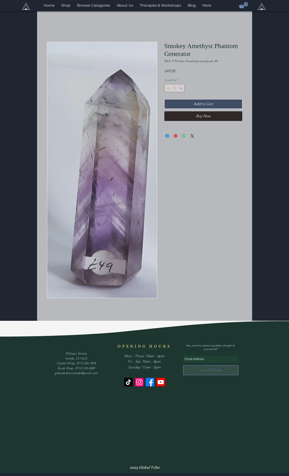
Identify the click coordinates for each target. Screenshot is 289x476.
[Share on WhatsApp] (184, 136)
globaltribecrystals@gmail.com (76, 373)
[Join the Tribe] (211, 370)
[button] (243, 5)
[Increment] (181, 88)
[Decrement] (168, 88)
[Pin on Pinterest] (175, 136)
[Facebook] (150, 382)
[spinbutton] (174, 88)
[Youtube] (160, 382)
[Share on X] (192, 136)
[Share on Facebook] (167, 136)
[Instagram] (139, 382)
